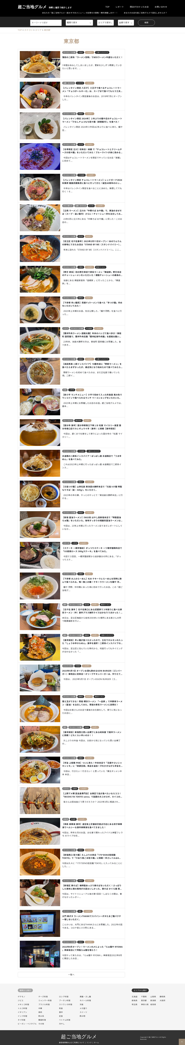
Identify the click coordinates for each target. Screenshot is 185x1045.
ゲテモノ (66, 789)
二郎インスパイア (102, 52)
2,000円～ (83, 543)
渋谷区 (73, 819)
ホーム (96, 1042)
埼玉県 (134, 1004)
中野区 (80, 267)
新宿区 (80, 114)
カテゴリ (28, 30)
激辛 (64, 605)
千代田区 (81, 175)
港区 (79, 911)
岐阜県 (153, 1004)
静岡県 (162, 996)
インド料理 (22, 1016)
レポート (119, 6)
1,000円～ (89, 52)
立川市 (80, 144)
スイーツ (83, 1012)
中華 (40, 1008)
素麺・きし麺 (85, 996)
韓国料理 (42, 1020)
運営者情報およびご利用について (71, 1042)
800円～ (87, 420)
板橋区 (80, 574)
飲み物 (82, 1016)
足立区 (80, 236)
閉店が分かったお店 (139, 6)
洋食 (81, 1004)
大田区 (80, 52)
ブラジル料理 (44, 1004)
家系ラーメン (100, 267)
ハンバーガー (67, 666)
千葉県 (144, 996)
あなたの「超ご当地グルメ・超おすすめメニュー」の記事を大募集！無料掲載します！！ (80, 13)
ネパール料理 (85, 1000)
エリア (38, 30)
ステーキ (66, 543)
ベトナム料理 (64, 1020)
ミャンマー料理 (45, 1000)
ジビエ (65, 328)
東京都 (47, 30)
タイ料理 (21, 1020)
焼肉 (40, 1012)
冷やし (62, 1024)
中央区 (77, 666)
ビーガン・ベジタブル (27, 1024)
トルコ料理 (22, 1008)
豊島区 (80, 482)
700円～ (95, 727)
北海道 (134, 996)
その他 (41, 1024)
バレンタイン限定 (102, 83)
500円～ (80, 390)
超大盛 (113, 52)
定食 (64, 390)
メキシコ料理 (23, 1004)
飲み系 (41, 1016)
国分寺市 (78, 420)
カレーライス (67, 420)
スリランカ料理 (65, 1004)
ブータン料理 (64, 1000)
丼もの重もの (67, 206)
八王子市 (80, 83)
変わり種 (98, 574)
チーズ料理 (43, 996)
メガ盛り (83, 1008)
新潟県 (153, 1000)
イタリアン (22, 1012)
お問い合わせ (161, 6)
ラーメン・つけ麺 (69, 52)
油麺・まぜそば (68, 83)
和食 (61, 1008)
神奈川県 (145, 1004)
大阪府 (162, 1000)
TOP (107, 6)
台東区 (75, 789)
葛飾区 (87, 635)
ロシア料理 (64, 996)
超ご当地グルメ (45, 7)
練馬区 (80, 298)
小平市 (72, 390)
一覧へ (71, 974)
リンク (89, 1042)
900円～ (89, 236)
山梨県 (153, 996)
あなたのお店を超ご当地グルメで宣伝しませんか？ (145, 13)
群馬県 (134, 1000)
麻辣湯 (65, 819)
